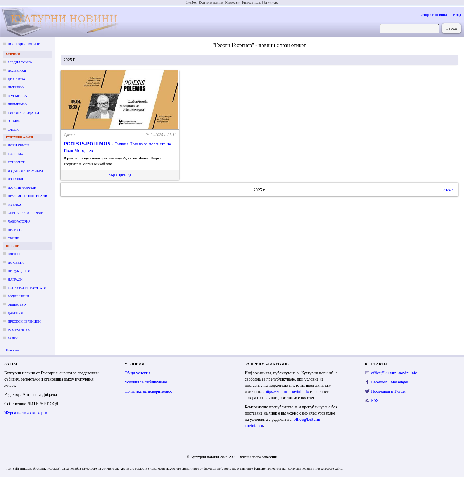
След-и (14, 254)
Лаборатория (19, 221)
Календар (16, 154)
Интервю (16, 87)
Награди (15, 279)
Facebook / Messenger (389, 382)
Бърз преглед (119, 175)
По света (16, 262)
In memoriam (19, 330)
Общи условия (137, 373)
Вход (457, 14)
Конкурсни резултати (27, 287)
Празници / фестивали (27, 196)
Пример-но (17, 104)
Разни (13, 338)
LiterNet (191, 2)
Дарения (15, 313)
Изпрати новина (433, 14)
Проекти (15, 229)
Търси (451, 28)
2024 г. (448, 190)
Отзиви (14, 121)
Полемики (17, 70)
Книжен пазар (252, 2)
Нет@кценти (19, 271)
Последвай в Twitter (388, 391)
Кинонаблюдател (23, 113)
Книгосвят (232, 2)
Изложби (15, 179)
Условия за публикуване (146, 382)
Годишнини (18, 296)
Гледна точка (20, 62)
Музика (14, 204)
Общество (17, 304)
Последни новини (24, 44)
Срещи (13, 238)
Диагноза (16, 79)
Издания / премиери (25, 171)
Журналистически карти (25, 413)
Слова (13, 129)
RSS (374, 400)
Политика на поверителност (149, 391)
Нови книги (18, 145)
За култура (271, 2)
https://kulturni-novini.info (287, 391)
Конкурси (16, 162)
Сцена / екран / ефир (25, 213)
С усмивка (17, 96)
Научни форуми (22, 187)
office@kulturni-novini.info (394, 373)
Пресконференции (24, 321)
